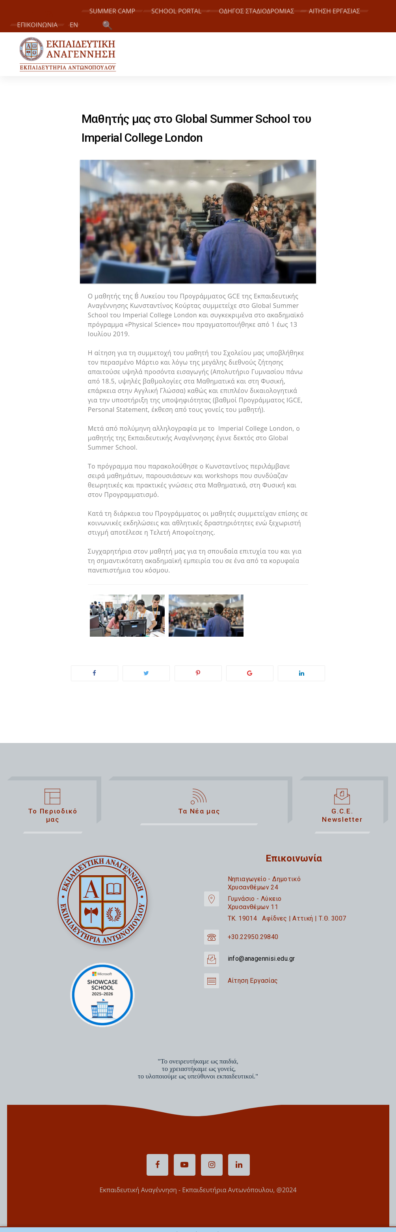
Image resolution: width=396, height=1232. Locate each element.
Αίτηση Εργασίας (253, 980)
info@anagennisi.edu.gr (261, 958)
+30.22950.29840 (253, 937)
